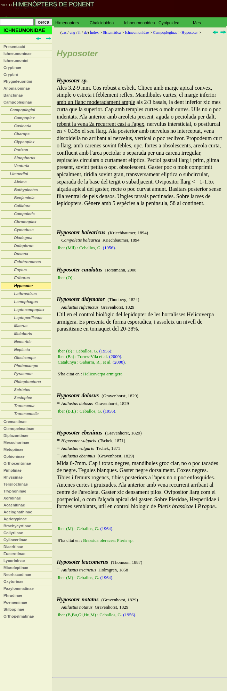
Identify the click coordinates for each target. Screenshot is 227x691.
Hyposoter (189, 32)
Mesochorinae (16, 442)
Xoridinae (12, 498)
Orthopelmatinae (18, 616)
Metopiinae (13, 449)
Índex (94, 32)
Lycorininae (14, 561)
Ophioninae (14, 456)
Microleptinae (15, 568)
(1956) (109, 247)
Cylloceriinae (15, 540)
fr (79, 32)
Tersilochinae (15, 484)
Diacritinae (13, 547)
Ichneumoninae (17, 53)
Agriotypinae (15, 519)
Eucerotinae (14, 554)
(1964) (106, 528)
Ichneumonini (16, 60)
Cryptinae (12, 67)
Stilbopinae (13, 609)
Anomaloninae (16, 88)
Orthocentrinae (17, 463)
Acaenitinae (14, 505)
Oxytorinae (13, 581)
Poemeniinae (15, 602)
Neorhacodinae (17, 574)
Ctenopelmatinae (18, 428)
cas (64, 32)
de (86, 32)
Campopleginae (17, 102)
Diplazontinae (16, 435)
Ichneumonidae (137, 32)
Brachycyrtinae (17, 526)
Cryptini (10, 74)
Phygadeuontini (17, 81)
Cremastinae (14, 422)
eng (72, 32)
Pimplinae (12, 470)
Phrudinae (12, 595)
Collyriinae (13, 533)
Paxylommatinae (18, 588)
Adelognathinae (17, 512)
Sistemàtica (112, 32)
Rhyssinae (13, 477)
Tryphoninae (14, 491)
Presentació (14, 46)
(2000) (115, 356)
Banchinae (13, 95)
